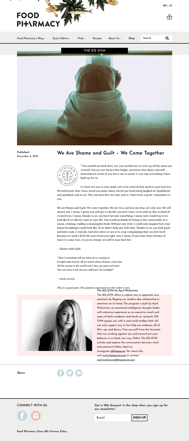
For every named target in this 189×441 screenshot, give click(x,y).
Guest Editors (61, 38)
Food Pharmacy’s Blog (30, 38)
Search (167, 38)
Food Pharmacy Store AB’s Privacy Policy (42, 431)
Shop (132, 38)
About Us (114, 38)
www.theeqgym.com (114, 355)
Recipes (97, 38)
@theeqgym (118, 351)
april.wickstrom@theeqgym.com (116, 360)
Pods (81, 38)
